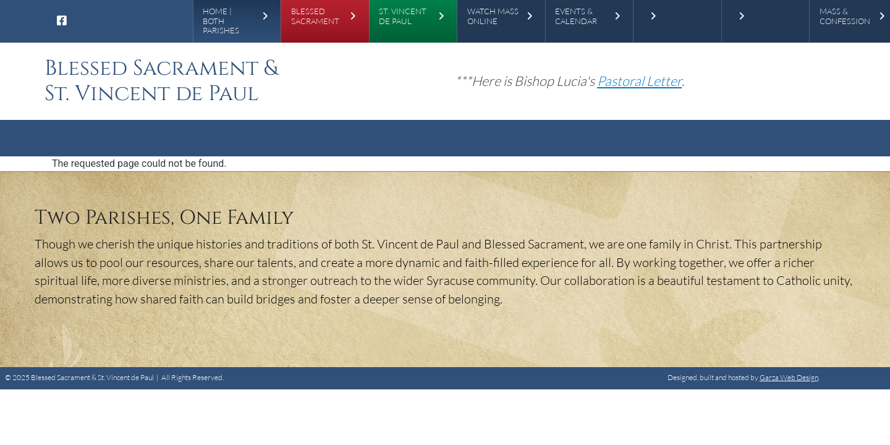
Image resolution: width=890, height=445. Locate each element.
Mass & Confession (845, 16)
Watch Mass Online (493, 16)
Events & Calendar (576, 16)
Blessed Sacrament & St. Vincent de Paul (161, 81)
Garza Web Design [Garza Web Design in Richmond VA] (789, 377)
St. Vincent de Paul (402, 16)
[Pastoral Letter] (639, 80)
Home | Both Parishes (221, 21)
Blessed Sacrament (315, 16)
